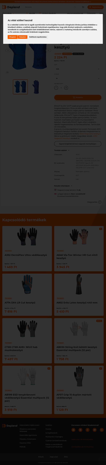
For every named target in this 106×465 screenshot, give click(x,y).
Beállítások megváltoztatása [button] (37, 37)
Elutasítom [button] (22, 37)
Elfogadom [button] (12, 37)
